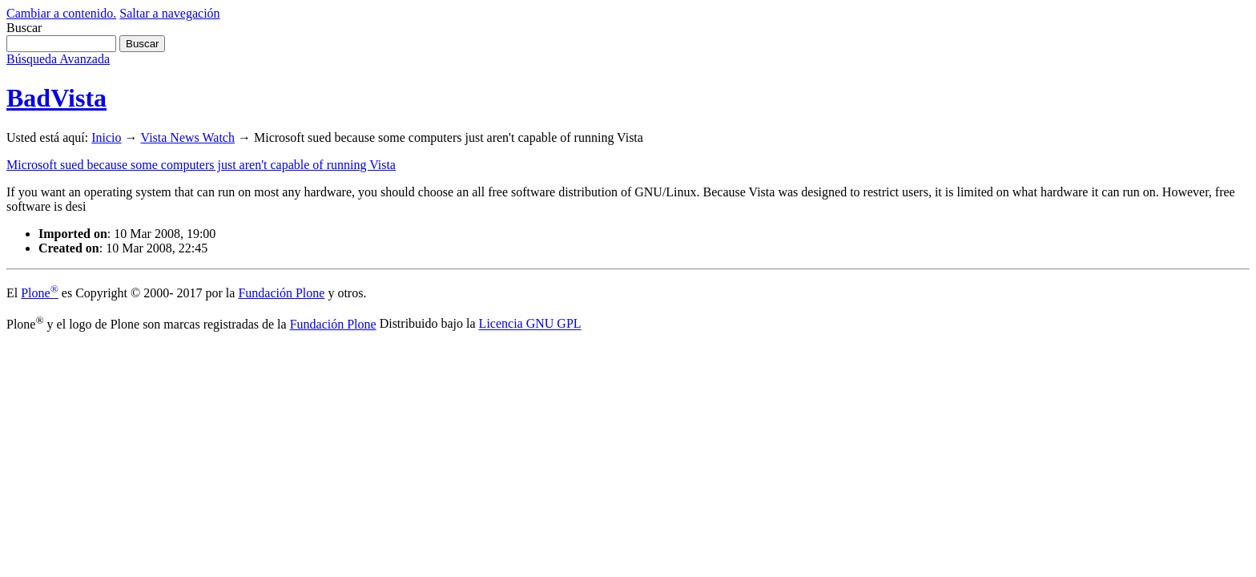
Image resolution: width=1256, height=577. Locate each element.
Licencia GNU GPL (530, 324)
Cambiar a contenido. (61, 13)
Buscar (24, 27)
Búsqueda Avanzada (58, 59)
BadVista (56, 97)
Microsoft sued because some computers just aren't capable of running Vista (201, 164)
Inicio (106, 137)
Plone (39, 293)
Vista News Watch (188, 137)
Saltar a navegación (169, 13)
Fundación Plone (281, 293)
